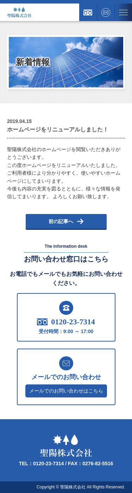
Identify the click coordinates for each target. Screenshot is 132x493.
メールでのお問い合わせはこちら (66, 391)
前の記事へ (66, 221)
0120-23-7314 (66, 322)
